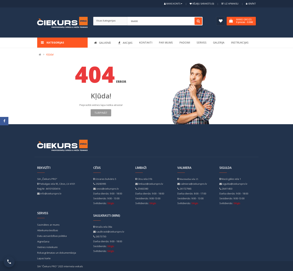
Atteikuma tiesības (47, 230)
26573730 (101, 236)
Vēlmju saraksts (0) (203, 3)
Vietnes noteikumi (47, 247)
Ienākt (251, 3)
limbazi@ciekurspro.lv (150, 183)
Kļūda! (50, 54)
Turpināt (100, 112)
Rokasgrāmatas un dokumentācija (56, 252)
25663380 (143, 188)
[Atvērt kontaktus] (9, 261)
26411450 (227, 188)
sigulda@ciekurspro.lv (234, 183)
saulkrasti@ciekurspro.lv (110, 231)
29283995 (101, 183)
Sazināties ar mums (48, 224)
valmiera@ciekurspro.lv (193, 183)
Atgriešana (43, 241)
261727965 (186, 188)
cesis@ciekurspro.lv (107, 188)
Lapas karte (44, 258)
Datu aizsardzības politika (52, 236)
